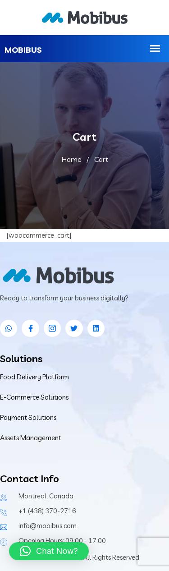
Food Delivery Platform (34, 377)
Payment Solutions (28, 417)
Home (71, 159)
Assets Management (30, 437)
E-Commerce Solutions (34, 397)
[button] (49, 551)
